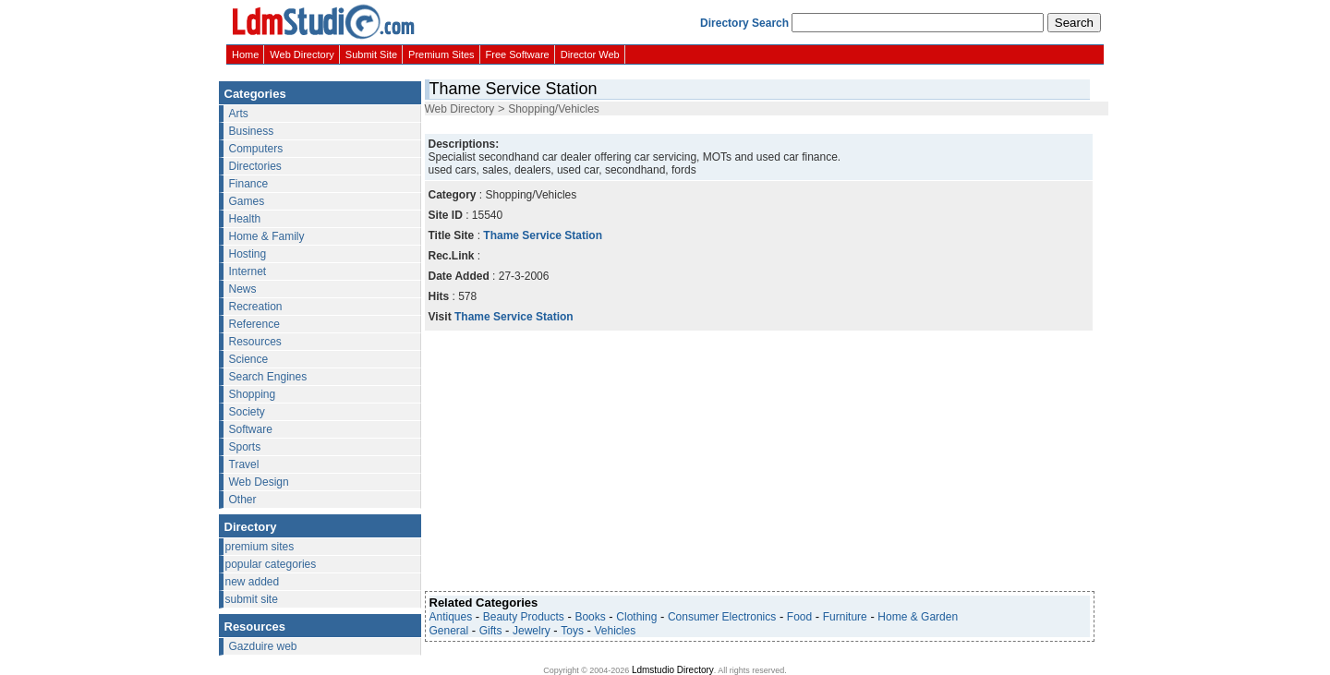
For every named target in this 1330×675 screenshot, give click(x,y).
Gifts (490, 630)
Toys (572, 630)
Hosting (248, 253)
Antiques (451, 616)
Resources (255, 341)
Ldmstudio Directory (673, 670)
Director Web (590, 54)
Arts (238, 113)
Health (245, 218)
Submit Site (371, 54)
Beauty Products (523, 616)
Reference (254, 324)
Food (799, 616)
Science (249, 359)
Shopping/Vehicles (553, 108)
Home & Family (267, 236)
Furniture (845, 616)
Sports (245, 446)
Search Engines (268, 376)
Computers (256, 148)
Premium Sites (441, 54)
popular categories (271, 564)
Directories (255, 166)
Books (589, 616)
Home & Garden (917, 616)
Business (251, 131)
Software (250, 429)
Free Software (518, 54)
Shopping (252, 394)
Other (243, 499)
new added (252, 581)
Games (247, 201)
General (449, 630)
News (243, 289)
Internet (248, 271)
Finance (249, 183)
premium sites (260, 546)
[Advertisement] (757, 123)
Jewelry (531, 630)
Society (247, 411)
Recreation (256, 306)
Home (245, 54)
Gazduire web (263, 646)
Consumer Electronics (722, 616)
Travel (244, 464)
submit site (251, 599)
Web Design (259, 482)
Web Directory (301, 54)
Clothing (636, 616)
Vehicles (615, 630)
